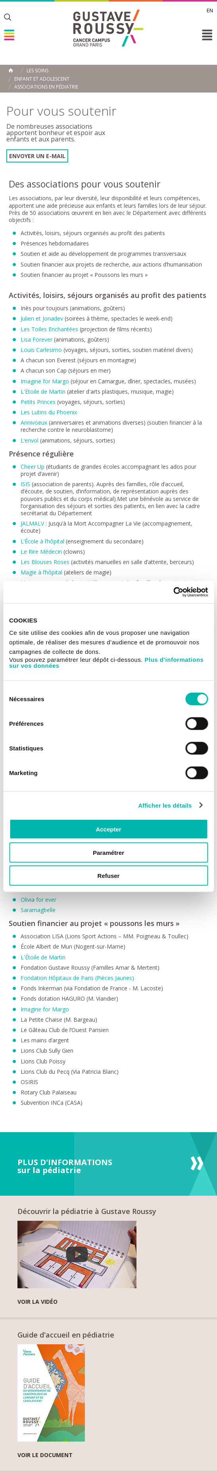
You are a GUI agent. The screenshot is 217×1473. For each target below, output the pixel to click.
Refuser (109, 875)
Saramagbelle (38, 910)
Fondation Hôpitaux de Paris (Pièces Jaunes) (77, 978)
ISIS (26, 484)
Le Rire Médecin (42, 551)
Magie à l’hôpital (42, 572)
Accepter (108, 829)
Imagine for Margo (45, 381)
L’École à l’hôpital (42, 541)
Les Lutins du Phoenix (49, 412)
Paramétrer (108, 852)
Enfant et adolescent (41, 79)
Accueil (10, 70)
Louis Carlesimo (41, 350)
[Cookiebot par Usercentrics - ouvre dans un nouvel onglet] (173, 592)
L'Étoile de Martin (43, 957)
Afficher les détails (165, 805)
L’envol (29, 440)
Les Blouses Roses (46, 562)
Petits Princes (38, 402)
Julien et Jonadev (43, 318)
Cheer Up (33, 466)
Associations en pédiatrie (46, 87)
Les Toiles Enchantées (50, 329)
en (210, 10)
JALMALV (32, 523)
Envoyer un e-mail (37, 156)
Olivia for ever (38, 899)
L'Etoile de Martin (43, 391)
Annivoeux (34, 422)
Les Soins (37, 70)
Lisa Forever (36, 339)
